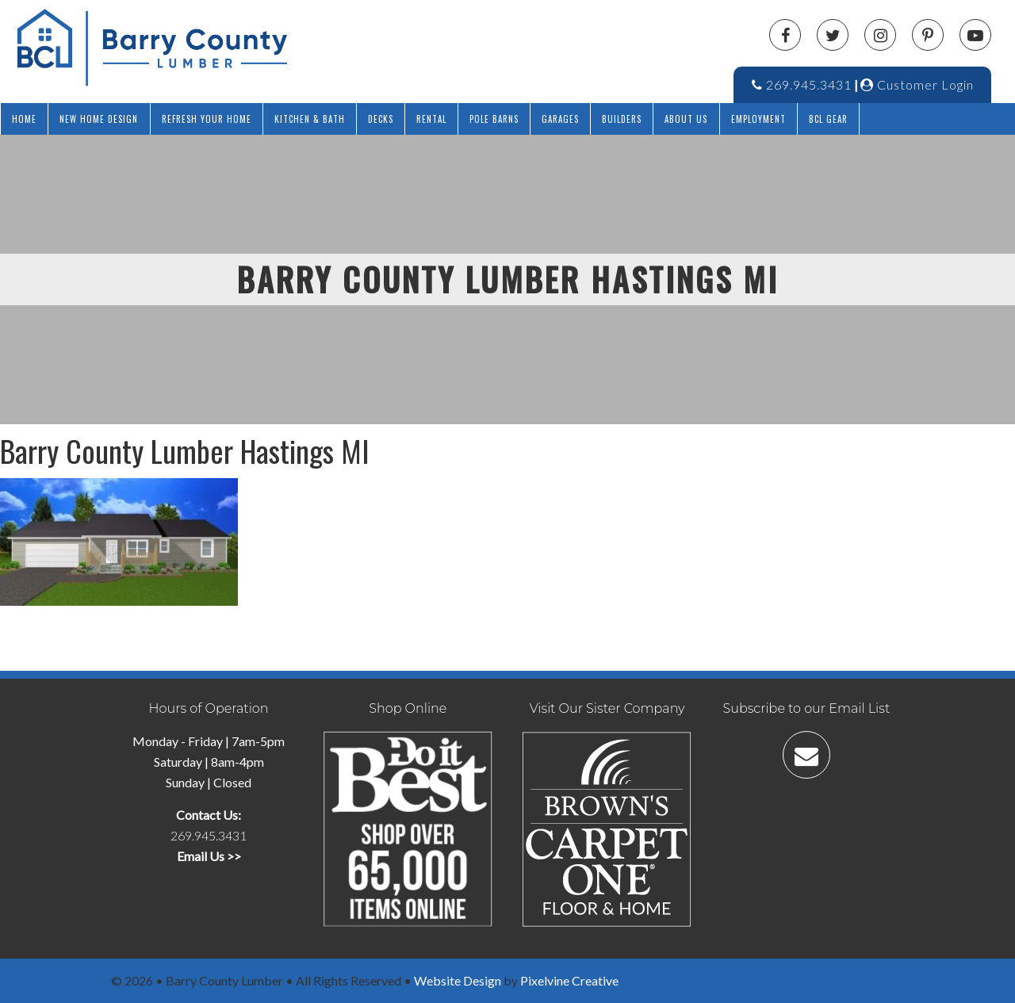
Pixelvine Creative (569, 980)
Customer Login (917, 84)
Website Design (457, 980)
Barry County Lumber (246, 47)
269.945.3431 (802, 84)
